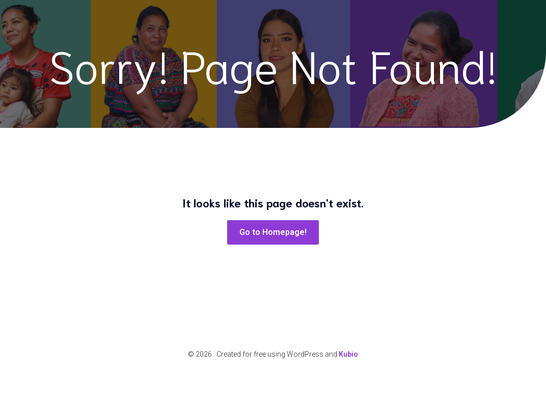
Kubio (348, 354)
